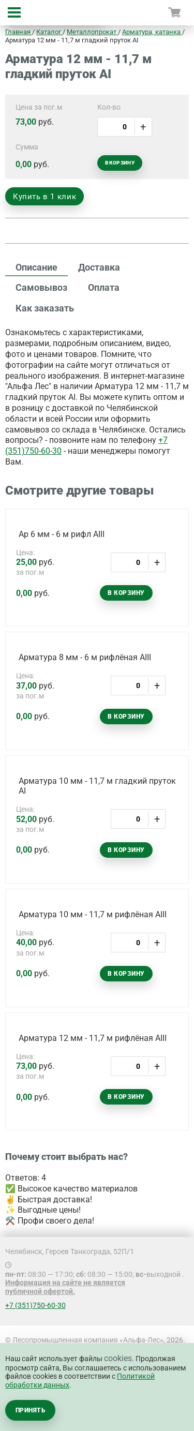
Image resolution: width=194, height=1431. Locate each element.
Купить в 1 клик (44, 196)
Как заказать (45, 308)
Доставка (99, 267)
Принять (30, 1410)
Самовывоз (41, 287)
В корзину (120, 163)
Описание (36, 267)
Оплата (104, 287)
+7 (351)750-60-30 (35, 1305)
